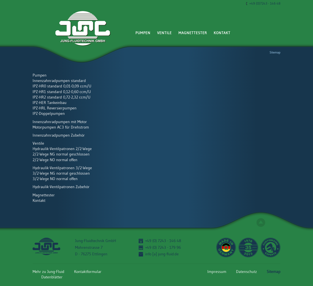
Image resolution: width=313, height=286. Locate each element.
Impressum (216, 272)
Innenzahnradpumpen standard (59, 81)
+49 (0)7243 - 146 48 (264, 3)
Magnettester (192, 33)
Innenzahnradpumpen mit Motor (60, 122)
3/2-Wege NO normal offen (55, 179)
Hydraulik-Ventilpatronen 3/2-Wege (62, 168)
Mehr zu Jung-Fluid (48, 272)
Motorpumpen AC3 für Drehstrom (61, 127)
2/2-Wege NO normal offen (55, 160)
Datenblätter (52, 277)
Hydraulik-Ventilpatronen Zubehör (61, 187)
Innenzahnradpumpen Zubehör (59, 135)
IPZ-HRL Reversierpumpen (55, 108)
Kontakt (222, 33)
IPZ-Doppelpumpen (49, 114)
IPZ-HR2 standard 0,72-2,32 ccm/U (61, 97)
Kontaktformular (88, 272)
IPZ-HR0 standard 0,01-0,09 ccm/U (62, 86)
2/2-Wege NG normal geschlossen (61, 154)
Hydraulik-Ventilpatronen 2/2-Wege (62, 149)
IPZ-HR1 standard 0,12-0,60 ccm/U (62, 92)
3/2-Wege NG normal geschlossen (61, 173)
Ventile (164, 33)
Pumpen (142, 33)
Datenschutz (246, 272)
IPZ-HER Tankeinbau (50, 103)
